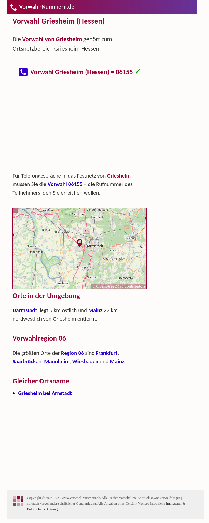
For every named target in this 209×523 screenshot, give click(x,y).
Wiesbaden (85, 361)
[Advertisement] (84, 127)
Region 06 (72, 353)
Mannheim (56, 361)
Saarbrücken (26, 361)
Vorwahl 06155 (65, 184)
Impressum (174, 503)
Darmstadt (24, 310)
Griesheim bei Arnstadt (45, 393)
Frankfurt (106, 353)
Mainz (95, 310)
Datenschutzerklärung (42, 509)
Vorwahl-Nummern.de (42, 6)
